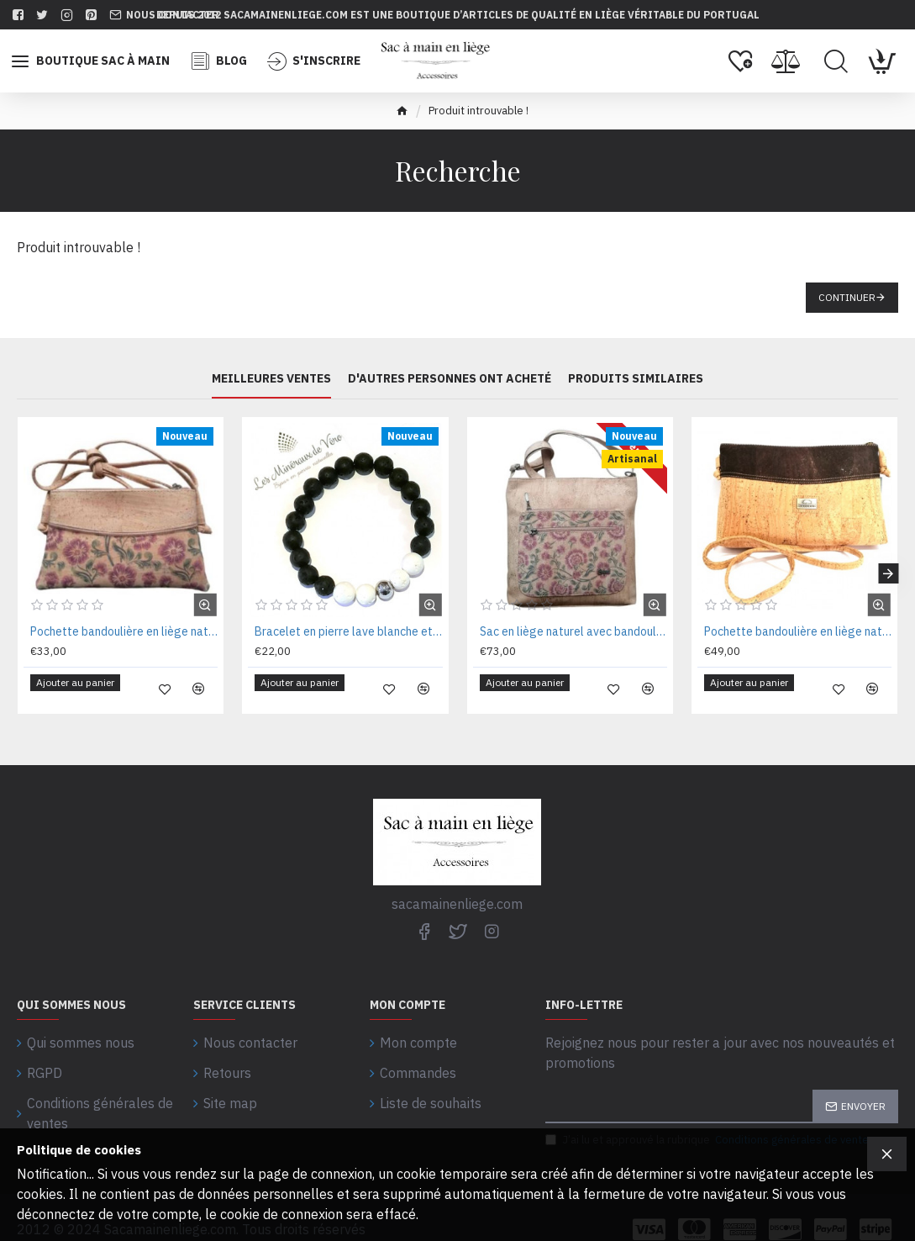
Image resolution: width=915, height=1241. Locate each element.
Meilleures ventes (271, 379)
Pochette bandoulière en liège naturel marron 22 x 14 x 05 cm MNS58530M (797, 632)
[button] (888, 567)
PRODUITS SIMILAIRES (635, 379)
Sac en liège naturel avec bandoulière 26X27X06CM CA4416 (573, 632)
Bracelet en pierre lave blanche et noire (348, 632)
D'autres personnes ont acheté (449, 379)
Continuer (847, 297)
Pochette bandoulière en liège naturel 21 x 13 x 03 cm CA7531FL (124, 632)
